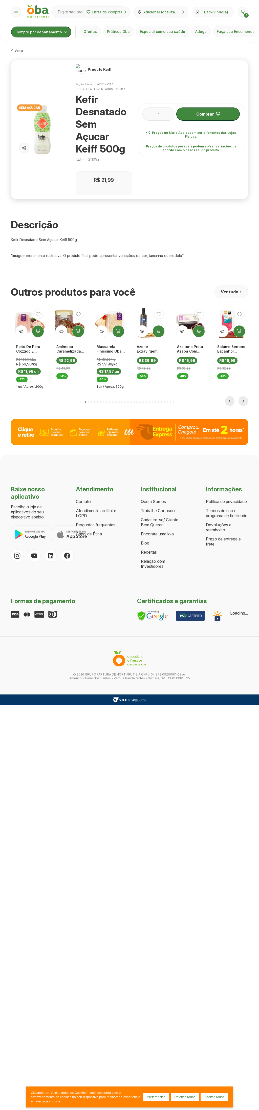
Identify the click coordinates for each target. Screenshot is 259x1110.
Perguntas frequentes (95, 431)
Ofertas (90, 31)
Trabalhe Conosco (158, 417)
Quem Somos (153, 407)
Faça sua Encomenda (236, 31)
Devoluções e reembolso (218, 434)
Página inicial (83, 78)
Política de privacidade (226, 407)
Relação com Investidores (153, 470)
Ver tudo (231, 286)
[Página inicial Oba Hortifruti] (38, 11)
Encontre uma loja (157, 440)
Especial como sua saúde (162, 31)
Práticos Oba (118, 31)
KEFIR (119, 83)
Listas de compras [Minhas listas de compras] (106, 12)
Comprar (208, 111)
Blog (145, 449)
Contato (83, 407)
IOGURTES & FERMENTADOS (93, 83)
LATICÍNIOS (103, 78)
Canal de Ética (89, 440)
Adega (201, 31)
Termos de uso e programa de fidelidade (226, 420)
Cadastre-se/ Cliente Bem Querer (159, 429)
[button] (243, 12)
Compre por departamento (41, 32)
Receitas (149, 458)
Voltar (17, 51)
